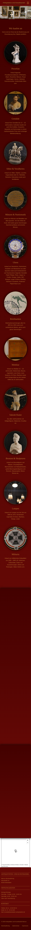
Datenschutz (15, 925)
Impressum (25, 925)
